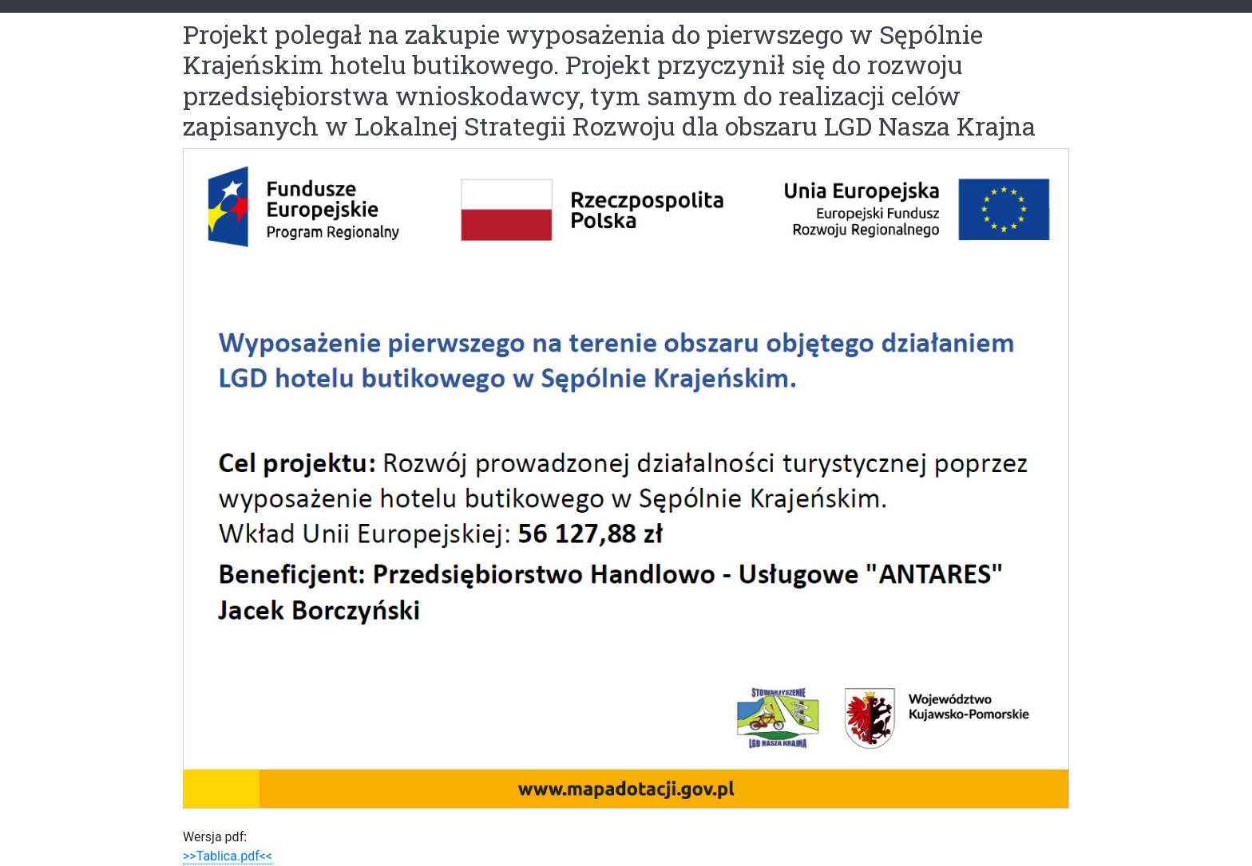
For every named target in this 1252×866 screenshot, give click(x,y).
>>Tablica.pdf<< (227, 856)
